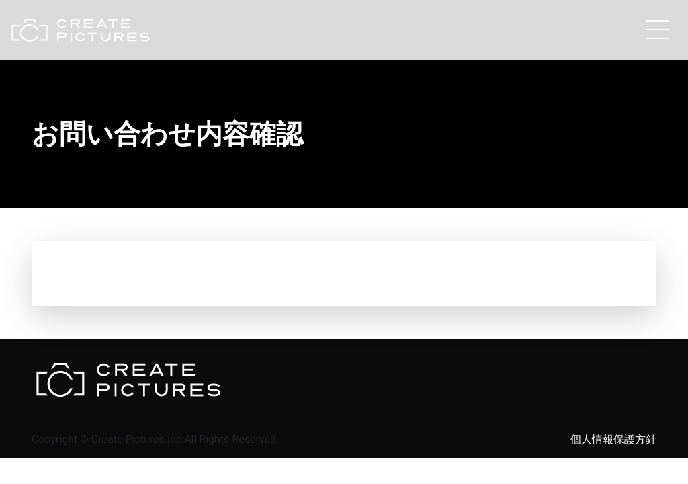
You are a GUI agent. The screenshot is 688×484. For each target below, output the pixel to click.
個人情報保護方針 (613, 439)
